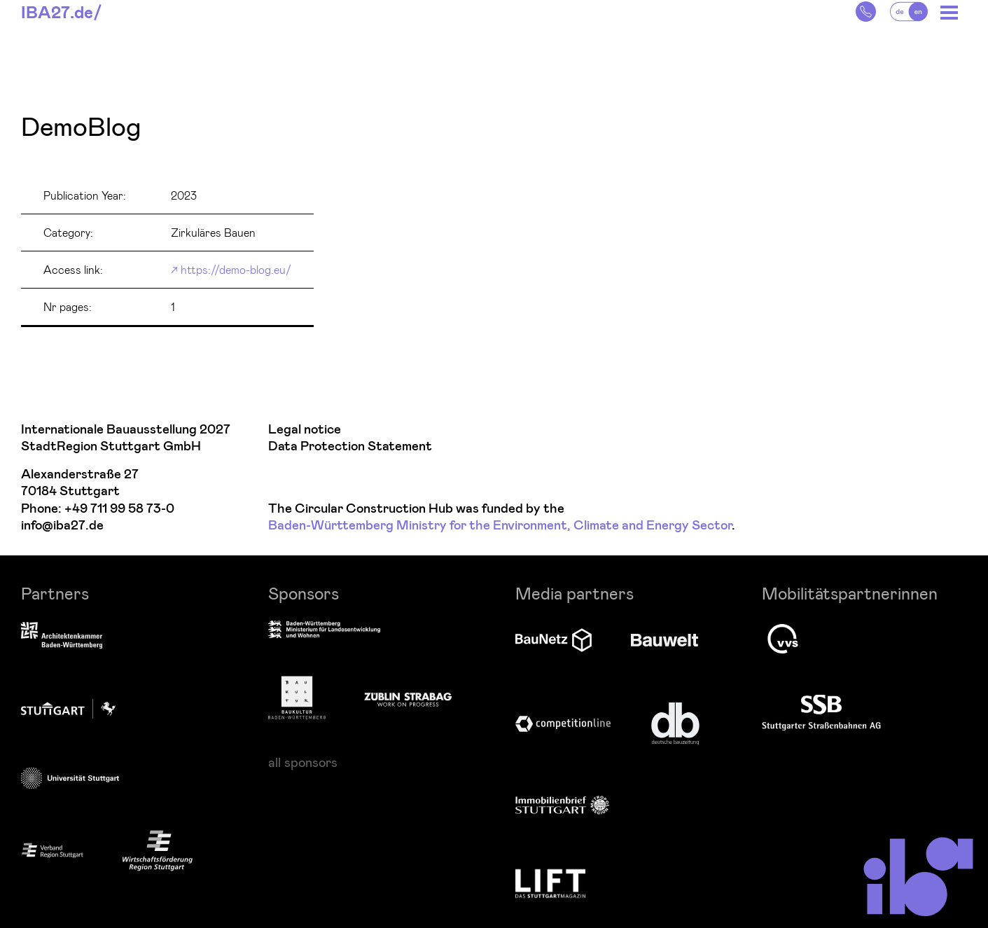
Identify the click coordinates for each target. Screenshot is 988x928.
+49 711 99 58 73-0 (119, 508)
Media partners (574, 593)
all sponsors (303, 762)
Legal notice (304, 429)
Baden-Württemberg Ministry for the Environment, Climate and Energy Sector (500, 525)
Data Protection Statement (350, 446)
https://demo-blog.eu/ (236, 269)
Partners (55, 593)
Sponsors (303, 593)
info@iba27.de (62, 525)
